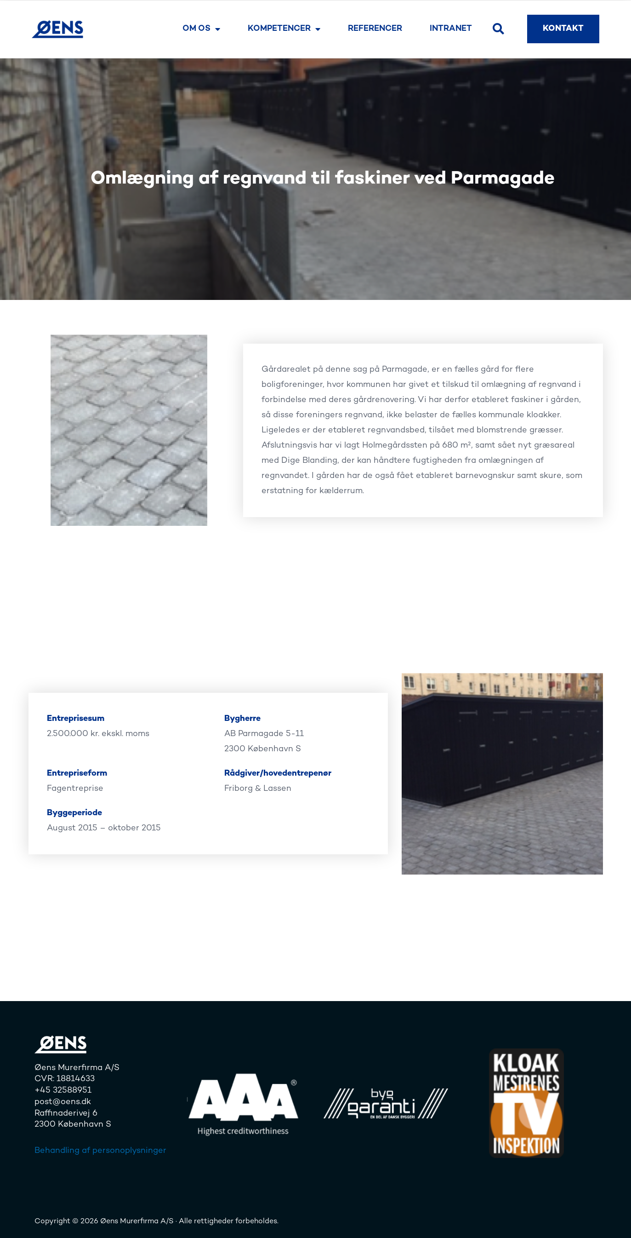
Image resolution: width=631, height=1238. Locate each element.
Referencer (375, 28)
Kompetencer (284, 29)
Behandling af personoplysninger (100, 1150)
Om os (201, 29)
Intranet (451, 28)
